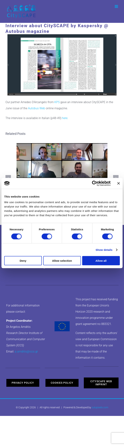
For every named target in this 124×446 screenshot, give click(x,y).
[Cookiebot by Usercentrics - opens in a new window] (95, 183)
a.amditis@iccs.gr (26, 351)
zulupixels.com (100, 407)
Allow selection (62, 260)
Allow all (101, 260)
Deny (23, 260)
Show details (104, 249)
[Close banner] (118, 183)
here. (65, 118)
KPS (57, 102)
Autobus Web (36, 108)
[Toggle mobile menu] (117, 6)
